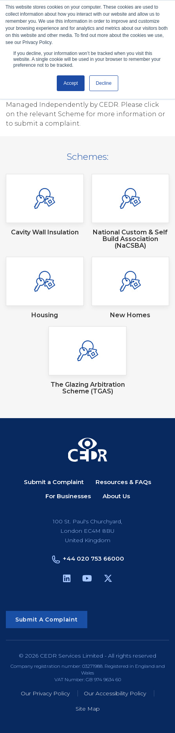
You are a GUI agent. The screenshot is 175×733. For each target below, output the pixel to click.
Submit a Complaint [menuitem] (54, 482)
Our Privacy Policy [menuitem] (45, 693)
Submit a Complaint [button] (46, 619)
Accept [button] (70, 83)
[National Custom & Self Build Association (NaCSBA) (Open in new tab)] (131, 211)
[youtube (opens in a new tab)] (87, 579)
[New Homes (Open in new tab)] (131, 287)
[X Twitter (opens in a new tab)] (108, 579)
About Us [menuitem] (116, 496)
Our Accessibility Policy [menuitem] (115, 693)
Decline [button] (104, 83)
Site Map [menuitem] (88, 709)
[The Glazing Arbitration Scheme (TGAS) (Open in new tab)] (87, 360)
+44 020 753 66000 (93, 558)
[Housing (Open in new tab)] (45, 287)
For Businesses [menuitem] (68, 496)
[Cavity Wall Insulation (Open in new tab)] (45, 205)
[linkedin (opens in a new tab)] (66, 579)
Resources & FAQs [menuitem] (123, 482)
